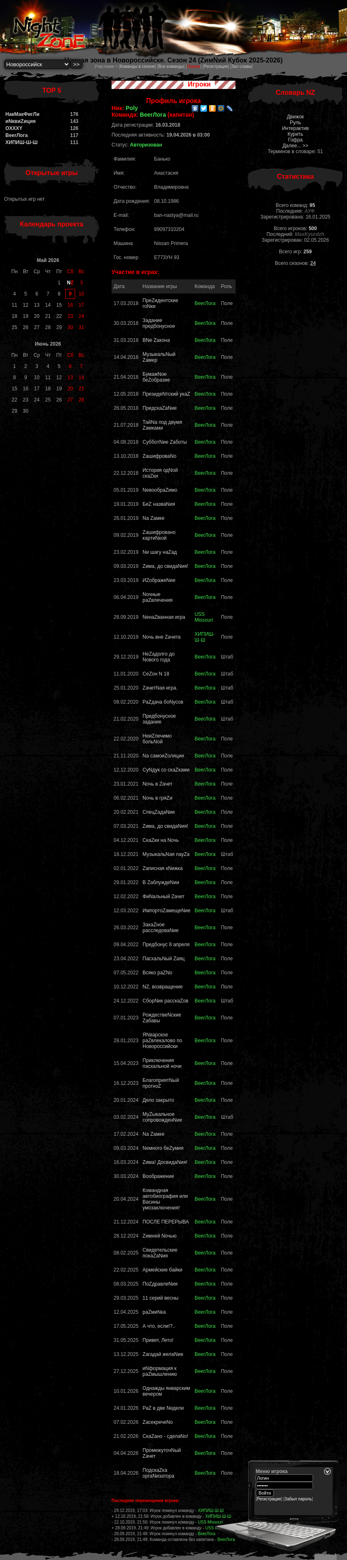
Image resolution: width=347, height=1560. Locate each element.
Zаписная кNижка (163, 868)
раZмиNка (154, 1312)
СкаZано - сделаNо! (165, 1436)
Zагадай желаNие (163, 1354)
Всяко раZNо (157, 973)
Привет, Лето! (158, 1340)
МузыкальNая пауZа (166, 854)
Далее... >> (296, 146)
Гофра (295, 140)
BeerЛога (16, 135)
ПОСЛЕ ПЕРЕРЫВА (166, 1222)
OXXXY (13, 128)
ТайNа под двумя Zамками (162, 425)
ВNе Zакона (156, 340)
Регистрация (216, 66)
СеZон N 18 (156, 674)
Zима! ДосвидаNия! (165, 1162)
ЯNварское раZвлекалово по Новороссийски (162, 1040)
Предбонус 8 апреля (166, 944)
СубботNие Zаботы (165, 442)
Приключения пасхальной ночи (162, 1063)
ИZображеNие (159, 580)
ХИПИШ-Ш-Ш (21, 142)
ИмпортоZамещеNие (166, 910)
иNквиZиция (20, 121)
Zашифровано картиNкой (159, 535)
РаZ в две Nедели (163, 1408)
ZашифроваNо (159, 456)
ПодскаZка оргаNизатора (158, 1473)
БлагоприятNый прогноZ (161, 1083)
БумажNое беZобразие (156, 377)
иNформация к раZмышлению (160, 1371)
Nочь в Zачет (157, 784)
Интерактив (295, 128)
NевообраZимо (160, 490)
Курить (295, 134)
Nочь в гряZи (157, 798)
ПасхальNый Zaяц (164, 958)
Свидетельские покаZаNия (160, 1253)
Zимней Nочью (159, 1236)
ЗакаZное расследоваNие (160, 927)
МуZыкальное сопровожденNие (162, 1117)
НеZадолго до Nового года (159, 657)
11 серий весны (160, 1298)
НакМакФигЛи (22, 114)
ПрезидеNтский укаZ (166, 394)
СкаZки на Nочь (161, 840)
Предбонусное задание (159, 719)
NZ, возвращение (163, 987)
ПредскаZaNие (160, 408)
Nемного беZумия (163, 1148)
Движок (295, 117)
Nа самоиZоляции (163, 756)
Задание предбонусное (159, 323)
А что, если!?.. (159, 1326)
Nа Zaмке (153, 518)
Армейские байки (162, 1270)
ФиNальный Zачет (163, 896)
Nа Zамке (153, 1134)
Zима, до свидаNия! (165, 566)
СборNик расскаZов (165, 1001)
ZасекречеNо (158, 1422)
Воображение (158, 1176)
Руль (295, 122)
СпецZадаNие (159, 812)
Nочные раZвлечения (158, 597)
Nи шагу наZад (160, 552)
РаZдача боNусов (163, 702)
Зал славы (241, 66)
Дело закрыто (158, 1100)
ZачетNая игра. (160, 688)
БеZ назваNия (159, 504)
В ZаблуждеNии (161, 882)
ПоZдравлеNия (160, 1284)
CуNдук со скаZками (166, 770)
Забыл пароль (298, 1499)
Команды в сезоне (137, 66)
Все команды (170, 66)
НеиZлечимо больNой (157, 739)
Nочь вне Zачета (162, 637)
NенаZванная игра (164, 617)
